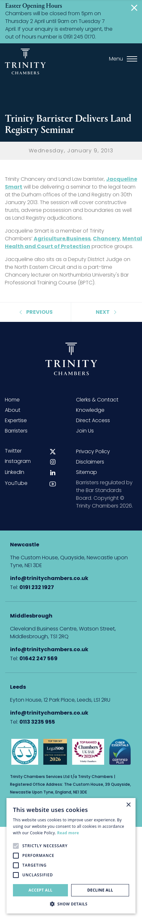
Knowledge (90, 410)
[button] (71, 904)
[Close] (135, 8)
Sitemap (86, 472)
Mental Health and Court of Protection (73, 242)
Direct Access (93, 420)
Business (78, 238)
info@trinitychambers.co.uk (49, 578)
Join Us (85, 430)
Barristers (16, 430)
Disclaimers (90, 461)
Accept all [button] (40, 890)
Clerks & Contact (97, 399)
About (12, 410)
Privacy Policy (93, 451)
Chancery (106, 238)
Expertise (16, 420)
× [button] (128, 805)
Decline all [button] (100, 890)
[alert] (71, 856)
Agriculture (49, 238)
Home (12, 399)
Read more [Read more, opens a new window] (68, 833)
